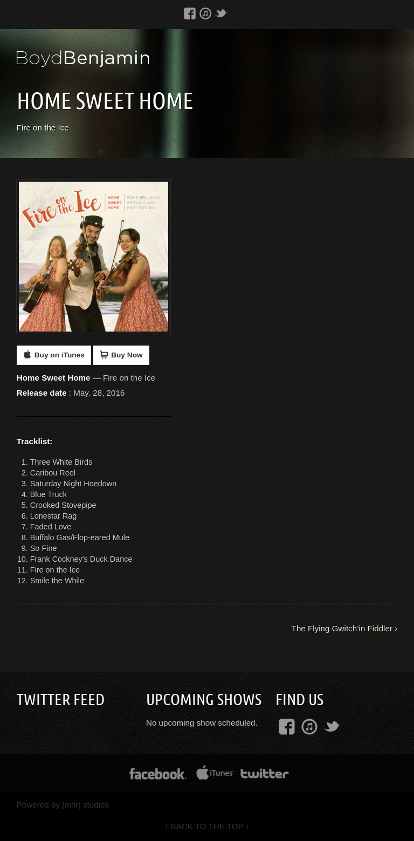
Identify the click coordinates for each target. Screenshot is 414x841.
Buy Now (121, 354)
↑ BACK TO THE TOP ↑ (207, 826)
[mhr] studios (85, 804)
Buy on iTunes (54, 354)
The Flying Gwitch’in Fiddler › (345, 628)
